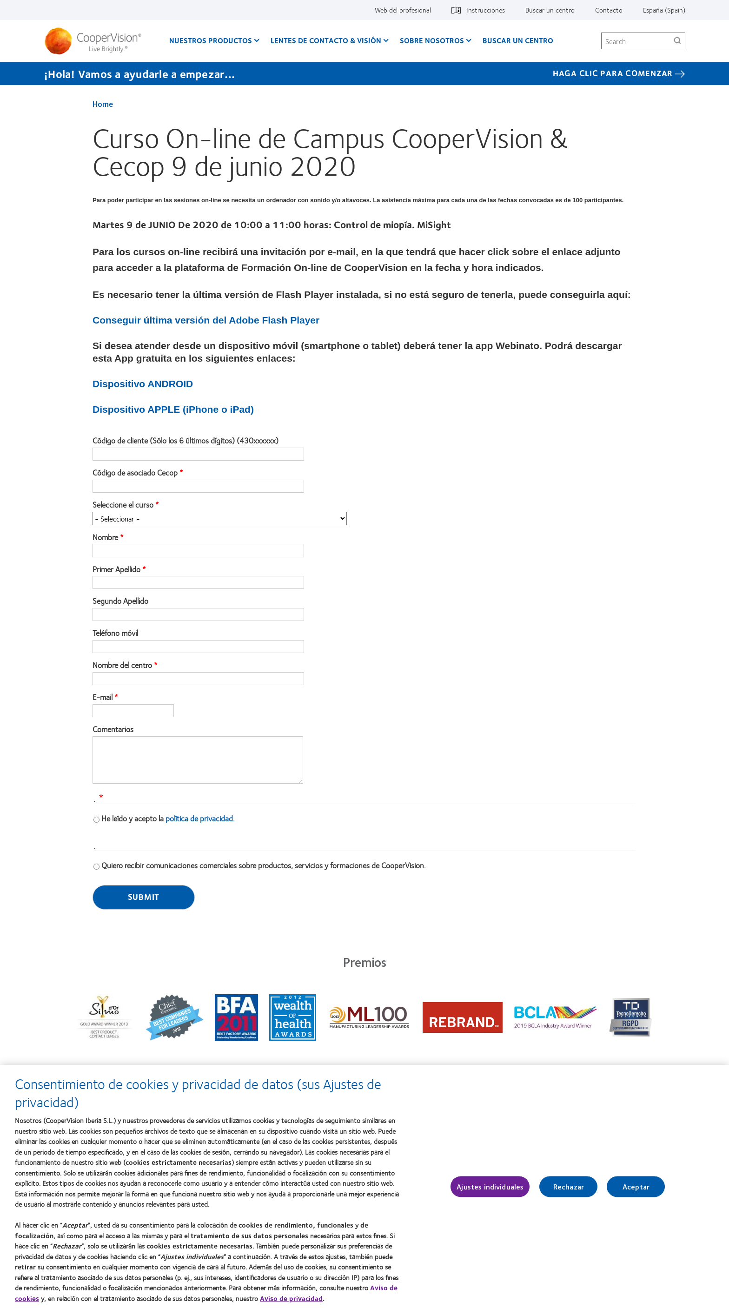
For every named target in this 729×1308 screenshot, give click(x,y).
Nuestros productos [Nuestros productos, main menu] (210, 40)
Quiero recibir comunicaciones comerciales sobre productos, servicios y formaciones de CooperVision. (263, 865)
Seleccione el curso (123, 504)
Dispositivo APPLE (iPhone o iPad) (173, 409)
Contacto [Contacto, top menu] (609, 9)
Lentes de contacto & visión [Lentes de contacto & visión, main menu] (326, 40)
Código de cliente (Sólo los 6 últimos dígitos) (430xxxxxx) (185, 440)
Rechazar (568, 1190)
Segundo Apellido (120, 601)
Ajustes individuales (490, 1190)
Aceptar (636, 1190)
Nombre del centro (122, 665)
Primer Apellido (116, 569)
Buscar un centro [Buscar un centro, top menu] (550, 9)
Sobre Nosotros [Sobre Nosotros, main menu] (432, 40)
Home (103, 104)
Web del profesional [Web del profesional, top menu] (403, 9)
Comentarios (113, 729)
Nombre (105, 537)
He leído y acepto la (168, 818)
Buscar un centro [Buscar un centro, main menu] (518, 40)
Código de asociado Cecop (135, 472)
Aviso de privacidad (291, 1302)
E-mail (103, 697)
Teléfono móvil (115, 633)
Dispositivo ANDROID (143, 383)
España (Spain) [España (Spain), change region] (664, 9)
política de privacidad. (200, 818)
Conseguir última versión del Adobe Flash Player (206, 320)
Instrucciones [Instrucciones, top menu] (485, 9)
